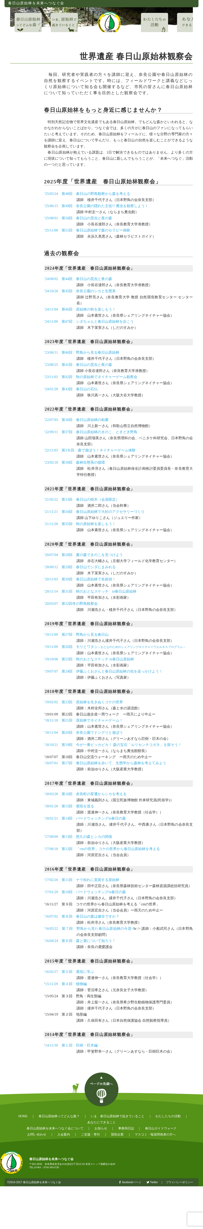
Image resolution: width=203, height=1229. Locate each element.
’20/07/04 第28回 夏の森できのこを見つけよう (83, 555)
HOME (23, 1116)
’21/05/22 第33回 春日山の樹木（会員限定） (81, 499)
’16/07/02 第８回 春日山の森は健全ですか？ (81, 916)
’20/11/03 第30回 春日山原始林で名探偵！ (80, 579)
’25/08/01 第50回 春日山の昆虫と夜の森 (78, 218)
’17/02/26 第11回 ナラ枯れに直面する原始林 (81, 880)
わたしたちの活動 (168, 1116)
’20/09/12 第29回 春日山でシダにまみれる (80, 567)
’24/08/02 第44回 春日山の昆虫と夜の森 (78, 279)
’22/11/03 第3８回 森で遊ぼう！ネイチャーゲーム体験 (90, 450)
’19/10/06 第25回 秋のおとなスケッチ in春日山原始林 (89, 659)
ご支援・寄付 (90, 1134)
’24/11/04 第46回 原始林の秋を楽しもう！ (80, 309)
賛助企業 (117, 1134)
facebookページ (131, 1182)
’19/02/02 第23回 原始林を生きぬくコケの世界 (83, 702)
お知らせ (101, 1128)
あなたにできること (101, 1122)
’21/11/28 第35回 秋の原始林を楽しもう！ (80, 524)
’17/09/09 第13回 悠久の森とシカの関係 (78, 837)
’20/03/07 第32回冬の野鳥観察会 (71, 603)
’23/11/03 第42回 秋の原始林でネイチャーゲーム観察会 (90, 377)
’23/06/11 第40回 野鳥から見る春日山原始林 (81, 352)
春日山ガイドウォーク (161, 1128)
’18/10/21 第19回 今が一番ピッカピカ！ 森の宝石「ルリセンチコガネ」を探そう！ (113, 745)
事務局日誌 (126, 1128)
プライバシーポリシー (179, 1182)
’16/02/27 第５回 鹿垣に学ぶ (69, 972)
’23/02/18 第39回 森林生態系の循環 (74, 462)
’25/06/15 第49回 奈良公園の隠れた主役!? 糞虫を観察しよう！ (96, 206)
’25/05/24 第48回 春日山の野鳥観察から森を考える (87, 194)
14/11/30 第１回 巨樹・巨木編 (71, 1045)
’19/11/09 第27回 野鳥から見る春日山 (76, 634)
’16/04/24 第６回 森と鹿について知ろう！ (80, 941)
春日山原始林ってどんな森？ (59, 1116)
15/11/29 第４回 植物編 (66, 984)
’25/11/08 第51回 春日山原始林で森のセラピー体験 (87, 230)
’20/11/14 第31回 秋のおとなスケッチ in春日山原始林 (90, 591)
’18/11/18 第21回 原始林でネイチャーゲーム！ (83, 720)
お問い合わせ (36, 1134)
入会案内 (63, 1134)
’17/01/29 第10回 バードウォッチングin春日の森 (85, 892)
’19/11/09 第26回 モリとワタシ (115, 647)
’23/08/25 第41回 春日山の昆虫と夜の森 (78, 365)
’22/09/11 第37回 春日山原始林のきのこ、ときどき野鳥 (90, 432)
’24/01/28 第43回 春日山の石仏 (71, 389)
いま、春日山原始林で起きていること (117, 1116)
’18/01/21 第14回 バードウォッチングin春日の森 (85, 818)
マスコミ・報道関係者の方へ (155, 1134)
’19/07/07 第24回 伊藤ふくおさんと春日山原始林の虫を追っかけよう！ (103, 671)
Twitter (154, 1182)
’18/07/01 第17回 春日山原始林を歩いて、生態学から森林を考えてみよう (105, 763)
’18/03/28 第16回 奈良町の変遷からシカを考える (85, 794)
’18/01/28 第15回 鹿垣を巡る (69, 806)
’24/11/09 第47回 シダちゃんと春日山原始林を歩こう (89, 321)
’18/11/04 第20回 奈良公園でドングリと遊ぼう (83, 732)
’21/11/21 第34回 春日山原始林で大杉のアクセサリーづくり (94, 512)
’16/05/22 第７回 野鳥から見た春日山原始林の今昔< (89, 928)
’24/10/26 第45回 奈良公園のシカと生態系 (80, 291)
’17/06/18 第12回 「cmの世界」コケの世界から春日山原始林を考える (102, 849)
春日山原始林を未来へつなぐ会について (55, 1128)
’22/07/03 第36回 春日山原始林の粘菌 (76, 420)
